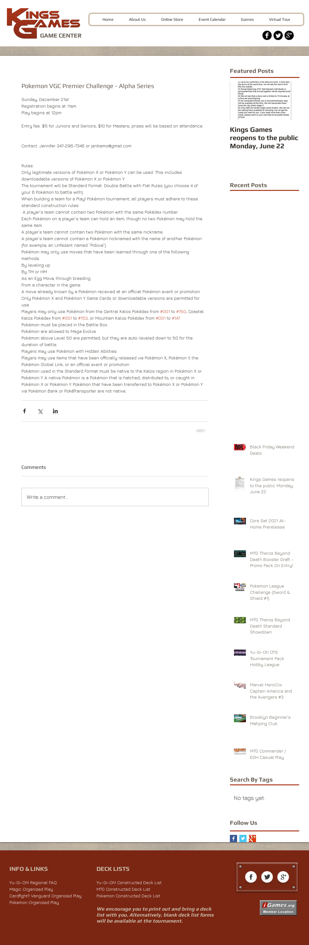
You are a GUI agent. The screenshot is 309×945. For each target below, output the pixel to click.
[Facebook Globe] (251, 877)
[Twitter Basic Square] (243, 838)
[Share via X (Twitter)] (40, 411)
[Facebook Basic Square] (233, 838)
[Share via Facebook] (24, 411)
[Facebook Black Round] (267, 35)
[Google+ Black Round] (289, 35)
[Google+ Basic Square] (252, 838)
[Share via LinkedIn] (55, 411)
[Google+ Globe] (283, 877)
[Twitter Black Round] (278, 35)
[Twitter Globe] (267, 877)
